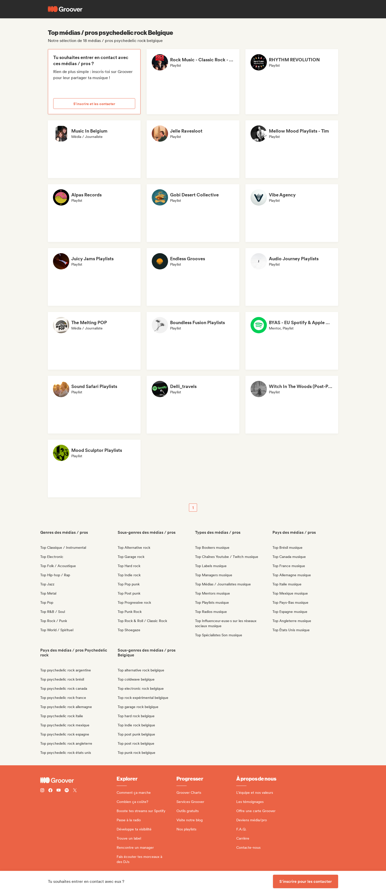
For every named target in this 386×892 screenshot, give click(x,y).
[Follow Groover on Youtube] (59, 791)
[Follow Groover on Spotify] (67, 791)
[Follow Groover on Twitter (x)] (75, 791)
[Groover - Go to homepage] (78, 780)
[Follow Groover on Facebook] (50, 791)
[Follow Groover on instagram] (42, 791)
